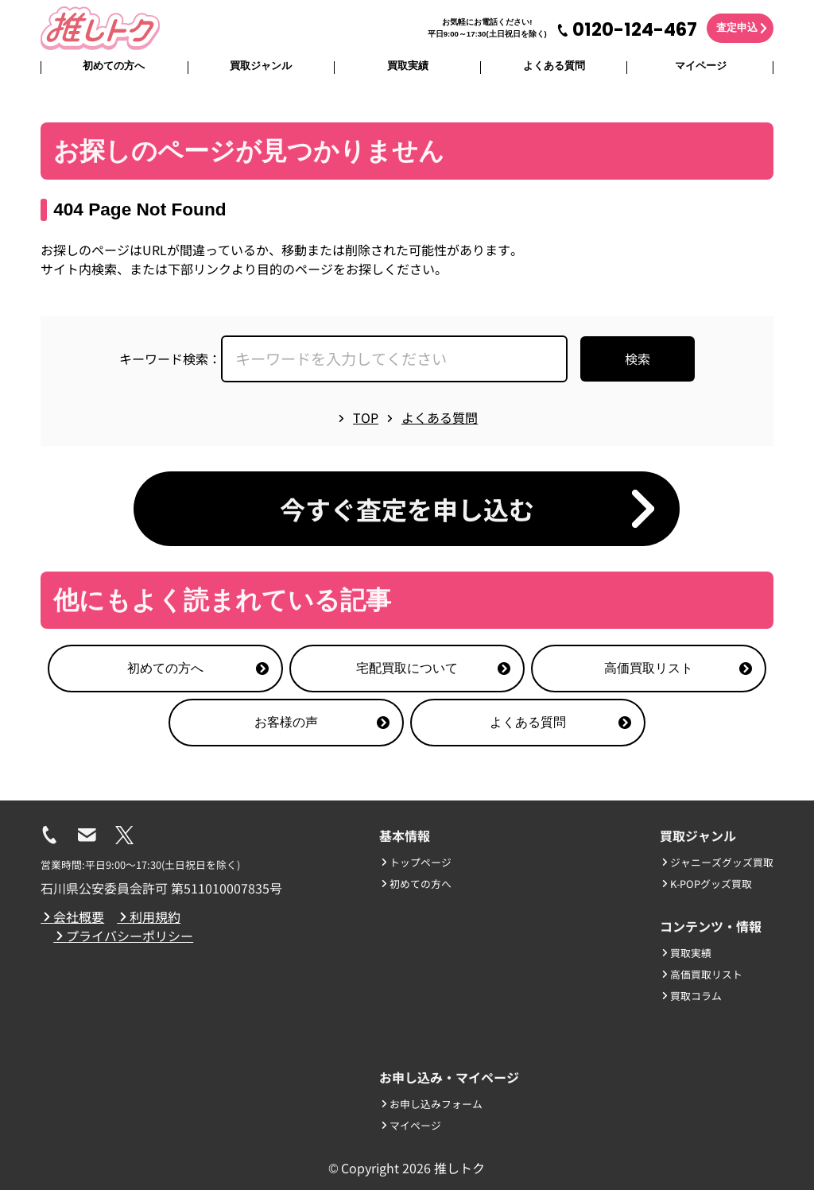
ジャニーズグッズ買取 (716, 862)
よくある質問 (554, 66)
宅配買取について (433, 668)
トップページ (415, 862)
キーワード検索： (170, 358)
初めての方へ (114, 66)
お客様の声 (322, 722)
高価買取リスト (678, 668)
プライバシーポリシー (123, 935)
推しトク (459, 1167)
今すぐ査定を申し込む (407, 508)
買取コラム (691, 995)
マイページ (701, 66)
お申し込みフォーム (431, 1103)
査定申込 (737, 27)
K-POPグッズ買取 (706, 883)
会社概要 (72, 916)
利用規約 (148, 916)
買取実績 (407, 66)
